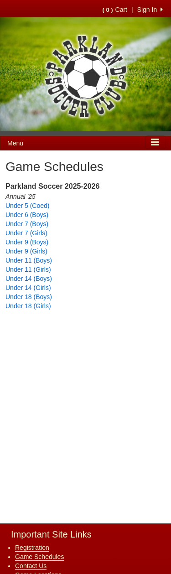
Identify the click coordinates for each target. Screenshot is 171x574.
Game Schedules (39, 556)
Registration (32, 547)
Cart (115, 9)
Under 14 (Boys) (28, 278)
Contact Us (31, 565)
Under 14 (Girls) (28, 287)
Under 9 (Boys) (26, 242)
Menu (15, 143)
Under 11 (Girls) (28, 269)
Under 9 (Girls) (26, 251)
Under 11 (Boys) (28, 260)
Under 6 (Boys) (26, 214)
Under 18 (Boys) (28, 296)
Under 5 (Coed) (27, 205)
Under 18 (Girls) (28, 306)
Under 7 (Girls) (26, 233)
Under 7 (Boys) (26, 224)
